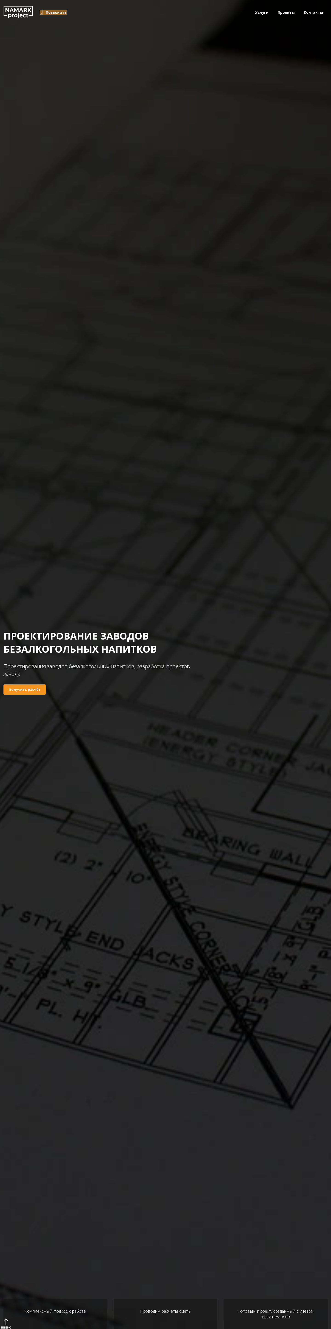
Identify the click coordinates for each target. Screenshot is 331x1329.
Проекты (286, 12)
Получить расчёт (25, 689)
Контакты (313, 12)
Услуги (261, 12)
